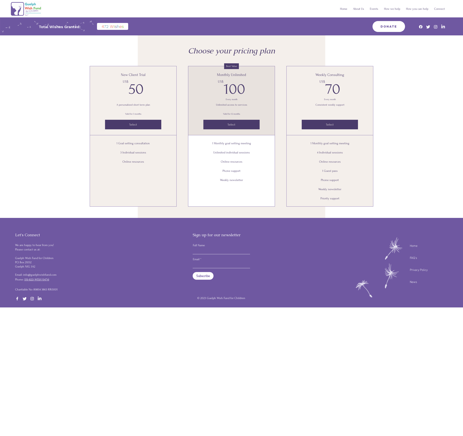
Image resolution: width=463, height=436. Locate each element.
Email (196, 259)
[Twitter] (428, 26)
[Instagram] (435, 26)
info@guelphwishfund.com (39, 274)
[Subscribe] (203, 276)
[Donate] (389, 26)
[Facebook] (420, 26)
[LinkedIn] (443, 26)
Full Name (199, 245)
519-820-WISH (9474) (36, 279)
